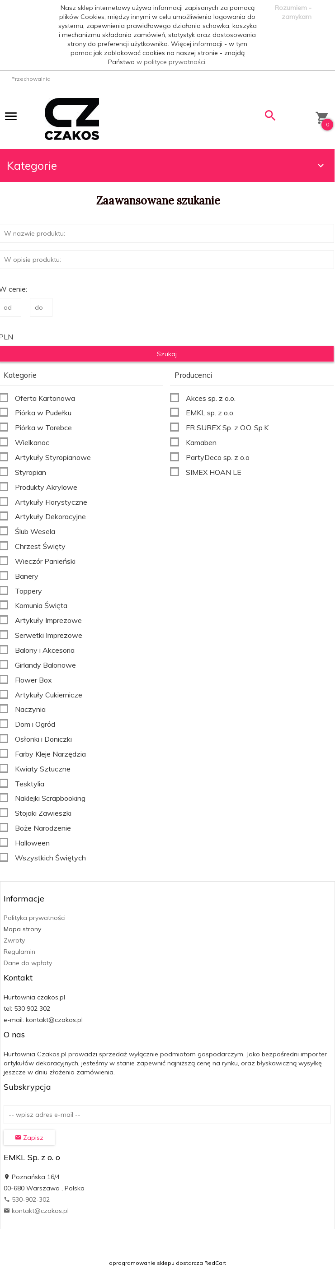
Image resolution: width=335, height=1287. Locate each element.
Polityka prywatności (35, 918)
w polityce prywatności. (172, 62)
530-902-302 (27, 1199)
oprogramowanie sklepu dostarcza (156, 1262)
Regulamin (19, 952)
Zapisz (29, 1138)
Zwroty (14, 940)
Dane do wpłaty (28, 963)
